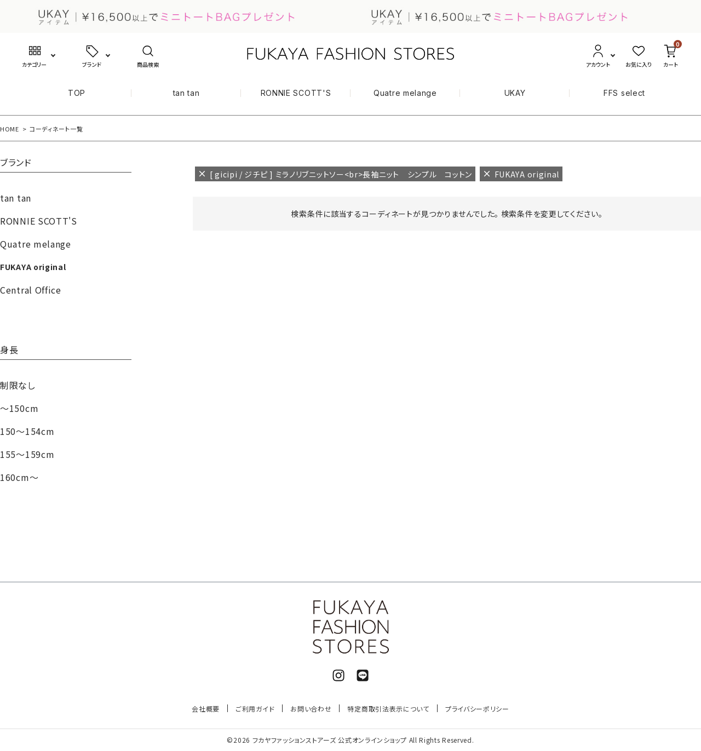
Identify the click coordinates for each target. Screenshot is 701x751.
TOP (76, 93)
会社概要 (206, 708)
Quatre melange (405, 93)
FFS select (624, 93)
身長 (9, 350)
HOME (9, 128)
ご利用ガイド (254, 708)
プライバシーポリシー (477, 708)
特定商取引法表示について (388, 708)
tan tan (186, 93)
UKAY (515, 93)
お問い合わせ (310, 708)
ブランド (16, 163)
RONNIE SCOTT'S (296, 93)
